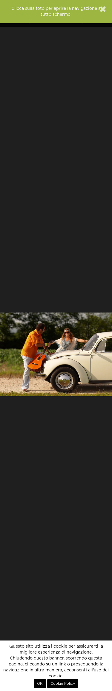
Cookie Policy (62, 683)
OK (40, 683)
